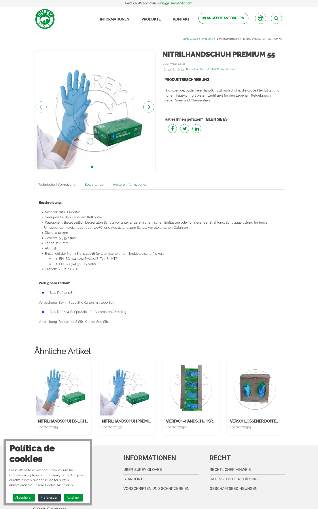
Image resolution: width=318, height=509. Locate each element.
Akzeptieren (23, 497)
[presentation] (41, 106)
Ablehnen (73, 497)
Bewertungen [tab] (95, 185)
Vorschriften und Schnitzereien (156, 482)
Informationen (114, 19)
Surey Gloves (190, 38)
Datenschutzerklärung (234, 473)
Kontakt (181, 19)
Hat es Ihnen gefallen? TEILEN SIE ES (196, 119)
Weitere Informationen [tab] (130, 185)
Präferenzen (49, 497)
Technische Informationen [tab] (58, 185)
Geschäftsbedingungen (233, 482)
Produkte (151, 19)
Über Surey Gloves (142, 463)
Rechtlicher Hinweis (230, 463)
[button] (92, 167)
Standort (133, 473)
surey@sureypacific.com (174, 3)
